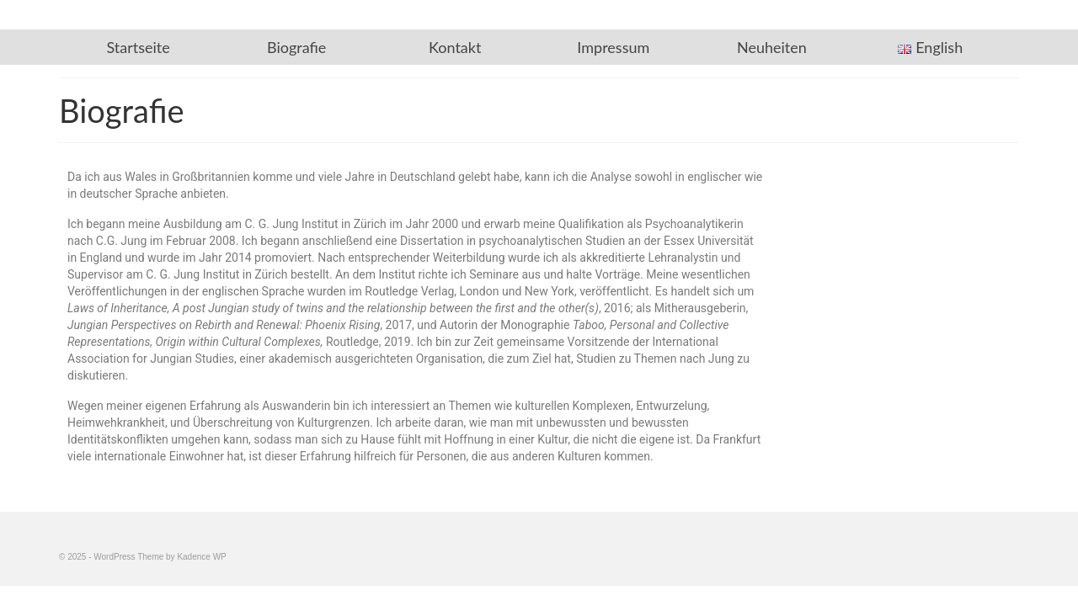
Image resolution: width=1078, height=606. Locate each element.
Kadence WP (201, 556)
